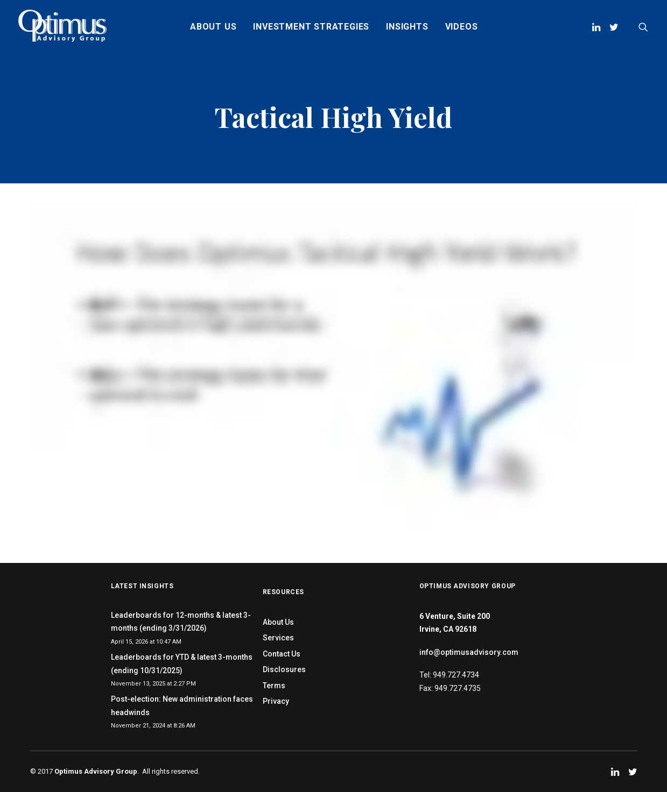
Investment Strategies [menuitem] (311, 27)
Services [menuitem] (278, 637)
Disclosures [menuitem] (284, 669)
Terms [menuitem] (274, 685)
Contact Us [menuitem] (281, 654)
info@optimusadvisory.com (468, 652)
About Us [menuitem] (213, 27)
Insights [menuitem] (407, 27)
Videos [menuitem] (461, 27)
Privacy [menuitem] (276, 701)
